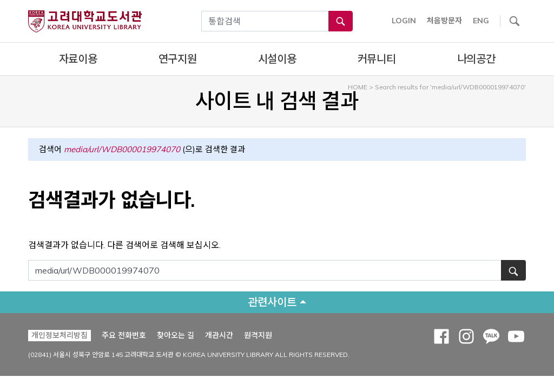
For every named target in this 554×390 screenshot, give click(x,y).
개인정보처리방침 (59, 335)
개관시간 (219, 335)
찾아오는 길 (175, 335)
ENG (481, 20)
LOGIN (404, 20)
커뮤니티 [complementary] (377, 59)
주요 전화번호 (124, 335)
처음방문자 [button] (444, 20)
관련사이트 (272, 302)
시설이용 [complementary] (277, 59)
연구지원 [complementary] (178, 59)
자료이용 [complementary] (78, 59)
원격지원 (258, 335)
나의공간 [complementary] (476, 59)
